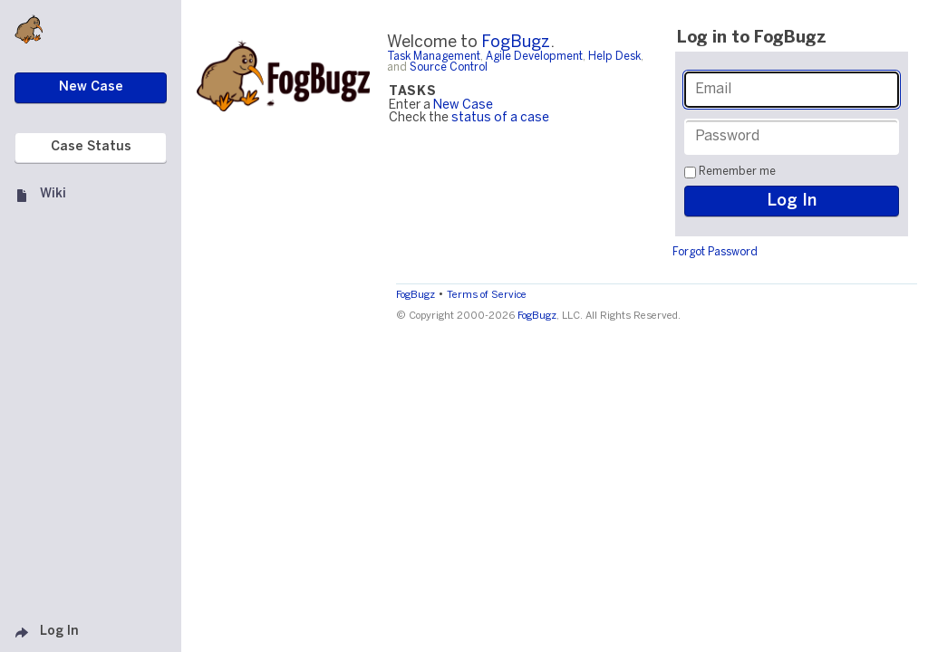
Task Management (433, 57)
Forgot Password (715, 252)
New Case (463, 105)
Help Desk (614, 57)
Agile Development (534, 57)
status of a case (500, 118)
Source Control (449, 67)
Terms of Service (487, 295)
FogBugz (515, 43)
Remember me (737, 172)
